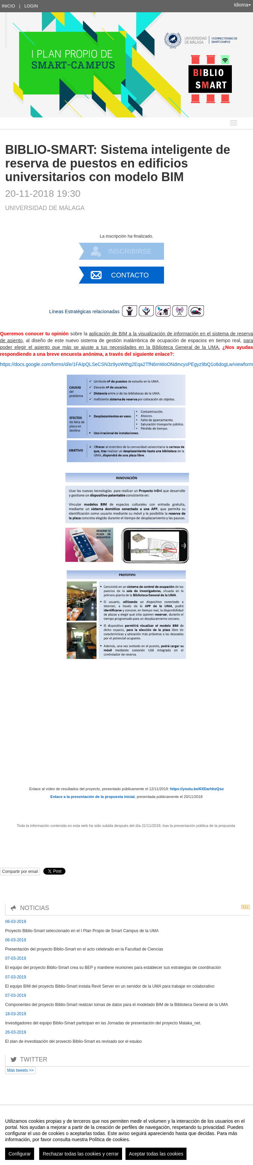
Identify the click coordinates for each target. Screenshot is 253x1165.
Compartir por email (20, 871)
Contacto (130, 275)
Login (31, 6)
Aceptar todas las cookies (156, 1153)
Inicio (8, 6)
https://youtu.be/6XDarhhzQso (197, 789)
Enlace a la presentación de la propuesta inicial (92, 797)
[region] (126, 1136)
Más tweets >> (20, 1070)
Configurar (20, 1153)
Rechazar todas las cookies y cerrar (81, 1153)
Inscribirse (130, 251)
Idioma (242, 4)
